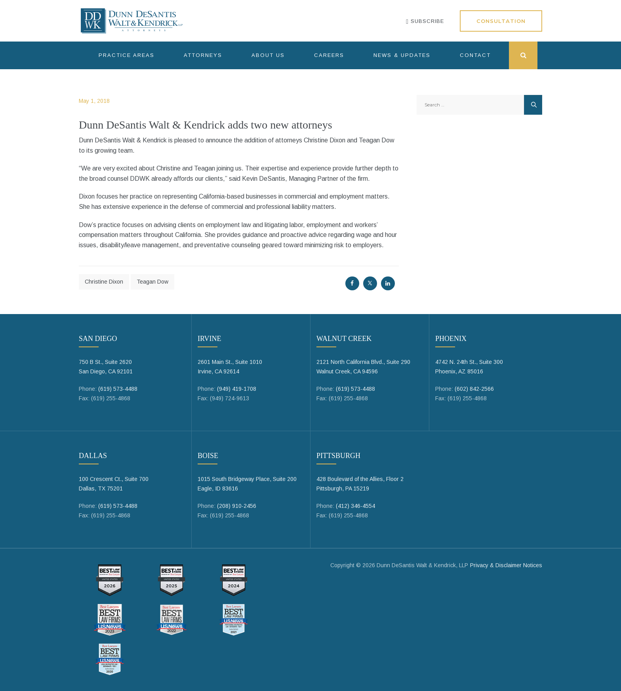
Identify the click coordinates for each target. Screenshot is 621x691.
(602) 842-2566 (474, 389)
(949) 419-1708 (236, 389)
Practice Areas (126, 55)
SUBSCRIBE (425, 21)
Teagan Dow (152, 281)
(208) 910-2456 (236, 506)
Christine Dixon (104, 281)
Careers (329, 55)
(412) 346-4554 (355, 506)
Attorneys (203, 55)
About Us (268, 55)
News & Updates (402, 55)
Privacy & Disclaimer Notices (506, 565)
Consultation (501, 21)
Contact (475, 55)
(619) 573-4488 (117, 389)
